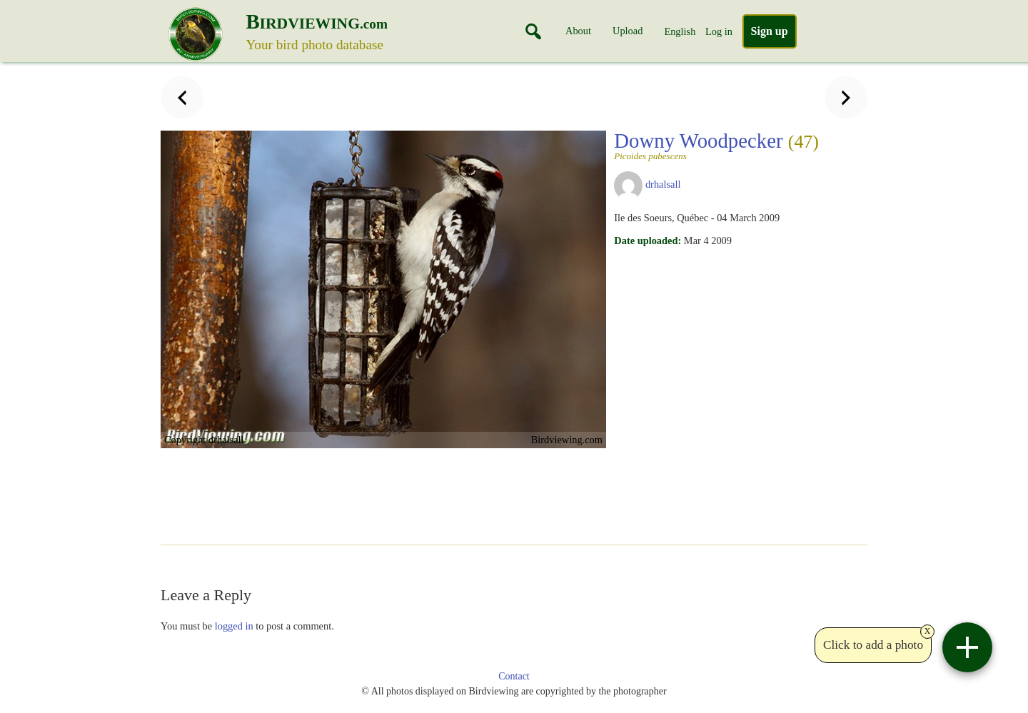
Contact (514, 676)
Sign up (769, 31)
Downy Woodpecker (716, 145)
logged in (234, 626)
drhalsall (663, 184)
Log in (718, 31)
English (679, 31)
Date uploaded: (647, 240)
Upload (627, 30)
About (578, 30)
